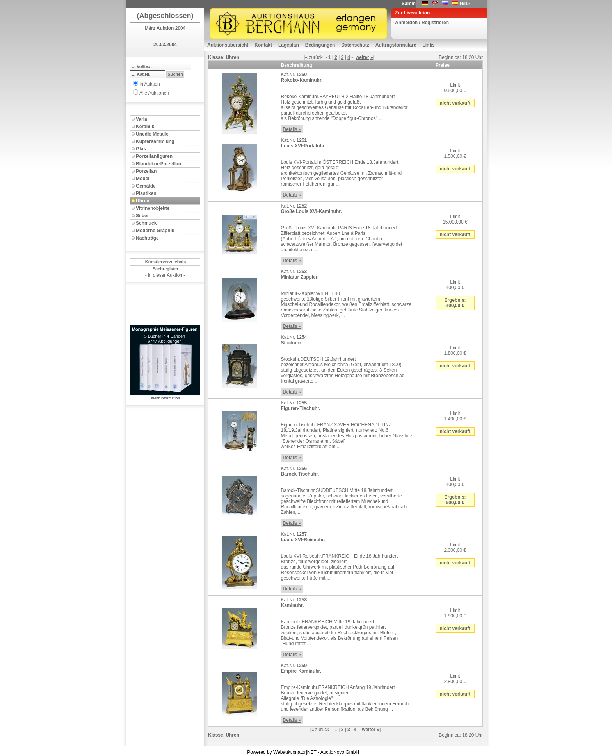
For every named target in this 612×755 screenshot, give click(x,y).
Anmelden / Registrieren (422, 22)
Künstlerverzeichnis (165, 261)
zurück (315, 57)
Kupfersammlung (155, 141)
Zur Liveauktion (412, 13)
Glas (141, 149)
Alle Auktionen (154, 93)
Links (428, 45)
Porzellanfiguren (154, 156)
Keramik (145, 126)
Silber (142, 215)
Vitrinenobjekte (152, 208)
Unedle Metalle (152, 134)
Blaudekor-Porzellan (158, 163)
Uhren (142, 201)
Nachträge (147, 238)
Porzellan (146, 171)
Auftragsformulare (395, 45)
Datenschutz (355, 45)
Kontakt (263, 45)
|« (306, 57)
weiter (362, 57)
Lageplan (288, 45)
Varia (141, 119)
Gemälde (146, 186)
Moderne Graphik (155, 230)
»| (372, 57)
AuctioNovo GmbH (339, 752)
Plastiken (146, 193)
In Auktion (149, 84)
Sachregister (166, 269)
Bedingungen (320, 45)
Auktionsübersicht (227, 45)
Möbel (142, 178)
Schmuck (146, 223)
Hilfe (465, 4)
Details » (292, 129)
